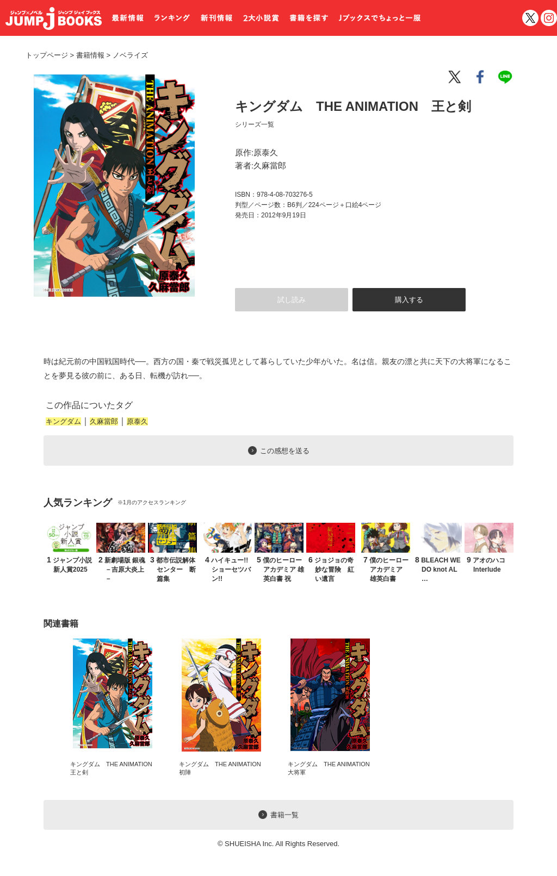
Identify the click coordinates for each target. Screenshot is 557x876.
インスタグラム (549, 18)
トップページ (47, 55)
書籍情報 (90, 55)
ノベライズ (126, 55)
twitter (530, 18)
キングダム (63, 421)
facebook (481, 77)
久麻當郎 (104, 421)
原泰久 (137, 421)
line (507, 77)
